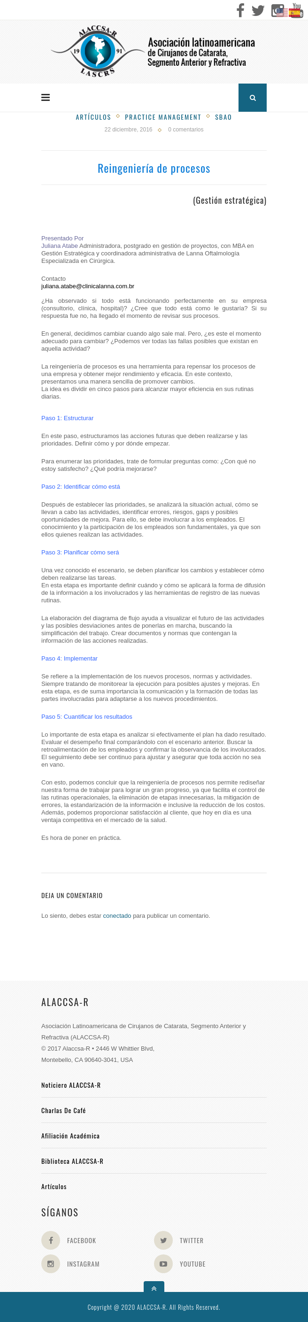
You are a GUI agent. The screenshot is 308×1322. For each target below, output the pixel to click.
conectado (117, 915)
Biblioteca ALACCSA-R (72, 1161)
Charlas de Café (63, 1110)
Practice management (163, 117)
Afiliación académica (70, 1135)
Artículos (93, 117)
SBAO (223, 117)
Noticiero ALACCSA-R (71, 1085)
